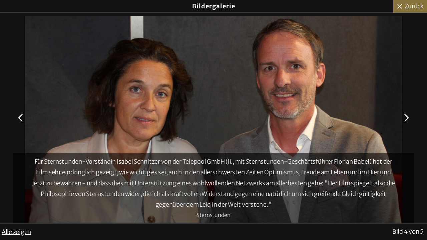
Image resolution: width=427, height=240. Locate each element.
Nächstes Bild (405, 118)
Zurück (414, 6)
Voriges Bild (21, 118)
